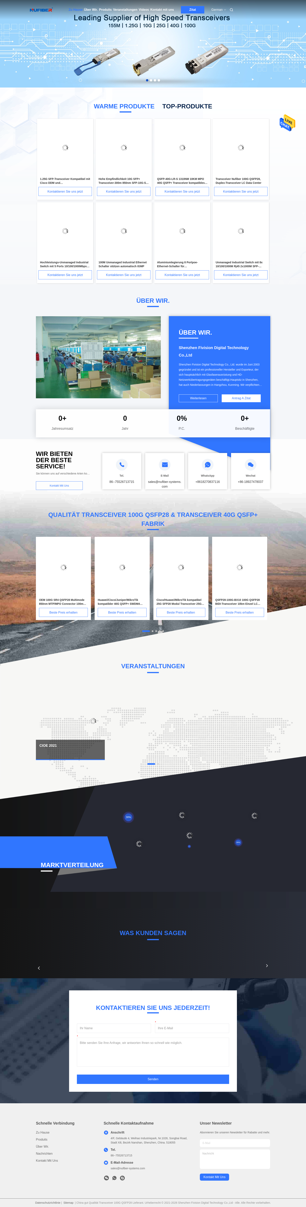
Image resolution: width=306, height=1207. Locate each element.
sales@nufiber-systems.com (128, 1168)
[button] (38, 968)
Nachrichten (44, 1153)
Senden (153, 1079)
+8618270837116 (207, 481)
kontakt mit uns (215, 1177)
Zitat (192, 9)
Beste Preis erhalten (63, 612)
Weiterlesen (198, 398)
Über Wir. (91, 9)
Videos (144, 9)
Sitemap (68, 1202)
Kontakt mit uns (162, 9)
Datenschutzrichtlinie (47, 1202)
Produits (105, 9)
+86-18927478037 (250, 481)
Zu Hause (76, 9)
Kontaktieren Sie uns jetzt (65, 191)
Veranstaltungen (125, 9)
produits (41, 1139)
